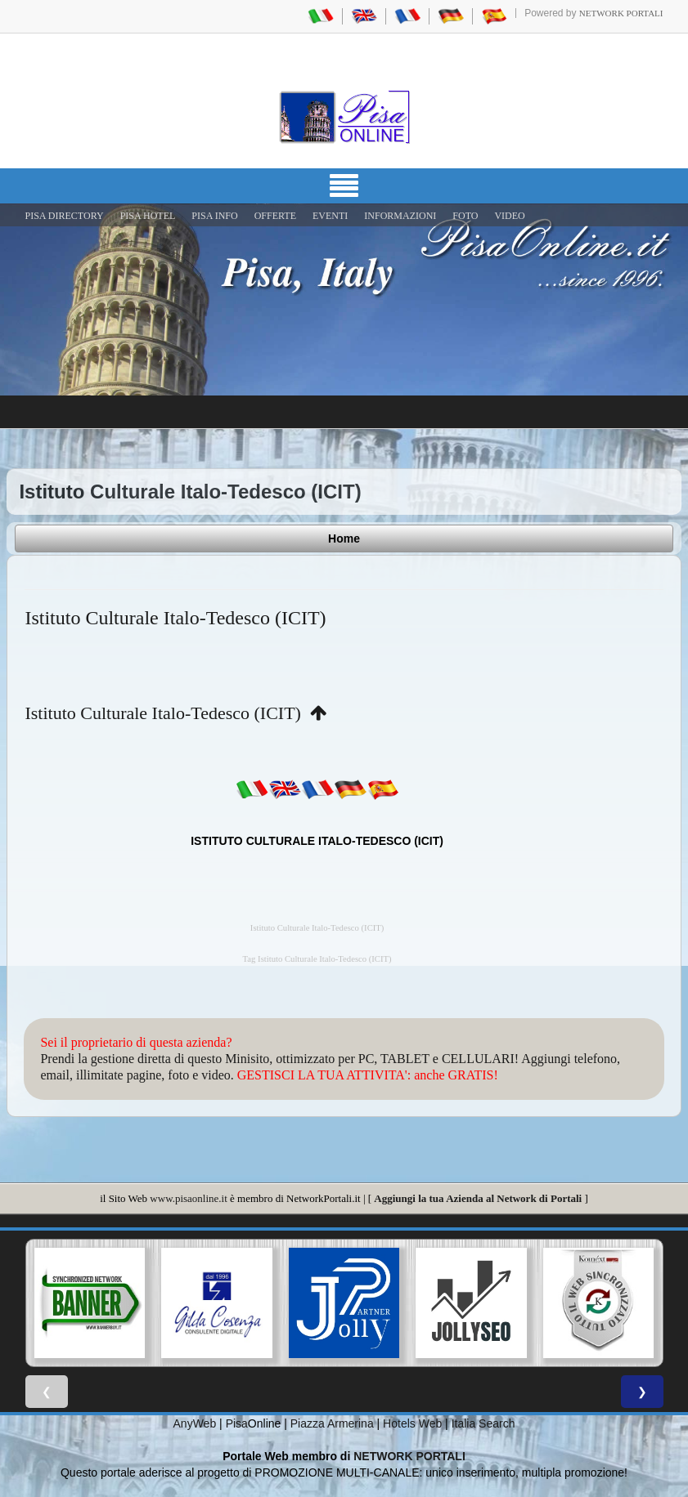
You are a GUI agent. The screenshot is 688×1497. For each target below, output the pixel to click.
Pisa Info (214, 215)
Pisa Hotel (148, 215)
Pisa (237, 1423)
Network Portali (621, 13)
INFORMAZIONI (400, 215)
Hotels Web (412, 1423)
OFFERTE (275, 215)
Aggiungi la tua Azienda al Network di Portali (478, 1198)
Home (344, 538)
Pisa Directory (64, 215)
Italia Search (483, 1423)
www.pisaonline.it (188, 1198)
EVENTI (330, 215)
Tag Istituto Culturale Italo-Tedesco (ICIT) (317, 958)
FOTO (465, 215)
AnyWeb (195, 1423)
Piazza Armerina (332, 1423)
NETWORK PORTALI (409, 1456)
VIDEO (509, 215)
